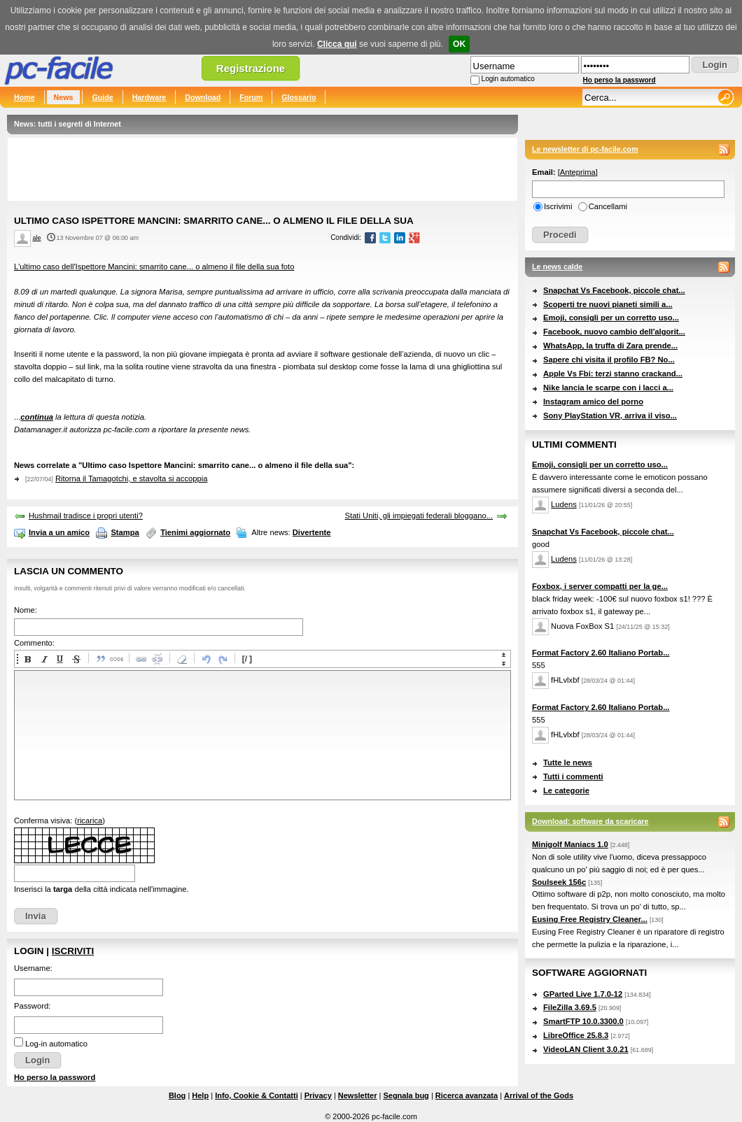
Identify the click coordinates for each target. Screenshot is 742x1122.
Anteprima (578, 172)
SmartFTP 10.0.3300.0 (583, 1021)
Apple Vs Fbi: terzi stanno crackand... (612, 373)
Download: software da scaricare (590, 821)
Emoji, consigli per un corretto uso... (611, 317)
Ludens (564, 504)
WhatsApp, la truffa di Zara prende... (610, 345)
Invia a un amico (59, 532)
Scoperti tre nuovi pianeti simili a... (608, 304)
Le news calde (557, 266)
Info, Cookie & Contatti (256, 1095)
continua (36, 417)
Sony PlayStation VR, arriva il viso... (610, 415)
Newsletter (357, 1095)
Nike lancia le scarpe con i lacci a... (608, 387)
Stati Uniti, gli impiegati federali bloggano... (419, 515)
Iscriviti (73, 951)
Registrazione (250, 68)
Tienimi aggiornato (195, 532)
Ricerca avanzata (466, 1095)
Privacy (318, 1095)
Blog (177, 1095)
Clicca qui (337, 44)
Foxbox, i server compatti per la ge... (600, 586)
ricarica (89, 820)
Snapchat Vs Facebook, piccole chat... (614, 290)
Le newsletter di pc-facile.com (585, 149)
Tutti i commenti (573, 776)
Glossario (298, 97)
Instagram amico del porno (593, 401)
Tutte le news (567, 762)
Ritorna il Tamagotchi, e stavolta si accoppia (131, 478)
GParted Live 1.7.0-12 (582, 994)
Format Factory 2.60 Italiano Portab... (600, 652)
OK (459, 44)
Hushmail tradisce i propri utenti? (86, 515)
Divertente (312, 532)
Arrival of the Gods (538, 1095)
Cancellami (608, 206)
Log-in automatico (56, 1043)
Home (24, 97)
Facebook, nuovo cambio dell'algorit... (614, 331)
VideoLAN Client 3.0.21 (586, 1049)
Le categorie (566, 790)
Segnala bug (405, 1095)
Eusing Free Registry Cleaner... (590, 919)
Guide (102, 97)
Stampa (125, 532)
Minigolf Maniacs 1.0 (570, 844)
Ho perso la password (619, 80)
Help (200, 1095)
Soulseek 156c (559, 882)
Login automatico (508, 79)
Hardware (149, 97)
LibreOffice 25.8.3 (575, 1035)
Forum (250, 97)
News (64, 97)
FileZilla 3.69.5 (569, 1007)
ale (37, 237)
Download (202, 97)
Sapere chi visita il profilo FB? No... (609, 359)
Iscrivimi (558, 206)
